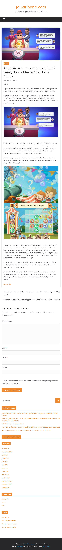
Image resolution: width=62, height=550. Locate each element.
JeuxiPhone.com (31, 7)
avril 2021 (5, 468)
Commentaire (7, 321)
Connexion (5, 517)
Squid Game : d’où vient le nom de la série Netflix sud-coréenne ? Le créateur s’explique (31, 427)
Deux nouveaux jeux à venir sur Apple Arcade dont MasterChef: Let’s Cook (31, 299)
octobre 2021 (6, 449)
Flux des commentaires (9, 524)
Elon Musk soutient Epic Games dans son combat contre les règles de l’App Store (31, 293)
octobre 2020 (6, 488)
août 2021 (5, 455)
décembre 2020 (7, 481)
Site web (5, 367)
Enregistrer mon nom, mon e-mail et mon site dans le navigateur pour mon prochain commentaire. (30, 382)
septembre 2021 (7, 452)
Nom (4, 348)
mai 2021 (5, 465)
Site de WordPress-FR (9, 527)
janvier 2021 (6, 478)
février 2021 (6, 475)
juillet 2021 (5, 458)
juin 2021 (5, 462)
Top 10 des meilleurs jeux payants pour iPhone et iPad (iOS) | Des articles (26, 430)
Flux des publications (9, 521)
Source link (7, 284)
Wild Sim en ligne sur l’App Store (12, 424)
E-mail (4, 358)
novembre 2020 (7, 484)
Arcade (6, 63)
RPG (3, 506)
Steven (16, 80)
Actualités (5, 499)
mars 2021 (5, 471)
